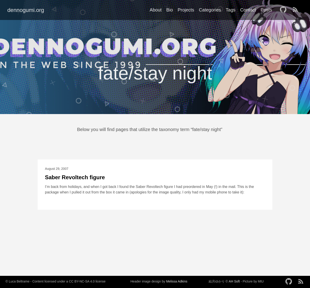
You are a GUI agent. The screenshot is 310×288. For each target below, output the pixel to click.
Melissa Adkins (176, 281)
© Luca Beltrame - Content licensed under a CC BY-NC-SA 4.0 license (55, 281)
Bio (169, 9)
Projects (186, 9)
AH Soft (234, 281)
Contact (248, 9)
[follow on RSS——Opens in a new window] (297, 10)
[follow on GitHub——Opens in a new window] (285, 10)
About (156, 9)
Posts (266, 9)
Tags (230, 9)
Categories (210, 9)
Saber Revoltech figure (75, 177)
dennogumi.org (25, 10)
